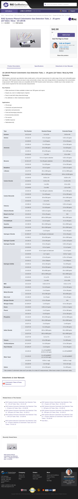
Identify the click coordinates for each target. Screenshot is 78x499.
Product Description (14, 66)
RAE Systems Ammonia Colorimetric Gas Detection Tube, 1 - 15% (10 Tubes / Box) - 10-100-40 (21, 415)
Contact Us (22, 477)
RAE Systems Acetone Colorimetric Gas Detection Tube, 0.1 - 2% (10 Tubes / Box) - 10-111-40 (20, 403)
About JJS (21, 475)
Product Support (37, 477)
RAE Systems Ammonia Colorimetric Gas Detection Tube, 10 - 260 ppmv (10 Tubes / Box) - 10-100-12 (21, 411)
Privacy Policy (51, 477)
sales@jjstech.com (9, 486)
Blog (20, 478)
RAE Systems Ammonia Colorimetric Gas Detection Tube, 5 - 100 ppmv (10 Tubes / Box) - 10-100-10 (57, 407)
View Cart (35, 478)
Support (71, 11)
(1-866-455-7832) (36, 11)
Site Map (49, 480)
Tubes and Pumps (9, 15)
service (63, 11)
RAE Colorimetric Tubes (20, 15)
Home (2, 15)
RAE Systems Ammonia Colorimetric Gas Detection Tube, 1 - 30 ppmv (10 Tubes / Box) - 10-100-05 (21, 407)
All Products (8, 11)
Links (48, 478)
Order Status (36, 475)
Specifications (39, 66)
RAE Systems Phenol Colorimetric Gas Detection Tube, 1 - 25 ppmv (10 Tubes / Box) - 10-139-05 (11, 457)
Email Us (61, 50)
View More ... (45, 420)
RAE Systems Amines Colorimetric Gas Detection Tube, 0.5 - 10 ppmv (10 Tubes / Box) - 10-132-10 (57, 403)
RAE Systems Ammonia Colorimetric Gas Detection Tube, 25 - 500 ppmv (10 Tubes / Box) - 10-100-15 (57, 411)
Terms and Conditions (53, 475)
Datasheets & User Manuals (64, 66)
